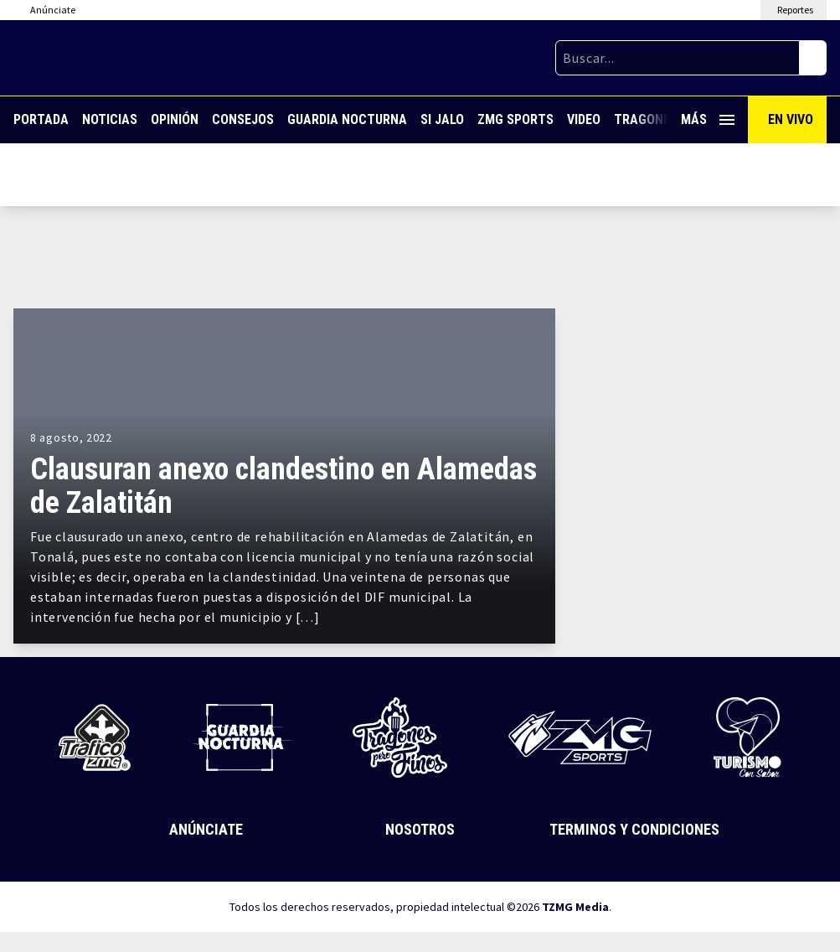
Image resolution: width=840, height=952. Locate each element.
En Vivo (790, 119)
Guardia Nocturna (347, 119)
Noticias (109, 119)
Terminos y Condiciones (634, 829)
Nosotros (420, 829)
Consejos (243, 119)
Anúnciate (206, 829)
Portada (41, 119)
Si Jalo (442, 119)
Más (707, 119)
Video (583, 119)
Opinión (174, 119)
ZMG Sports (515, 119)
